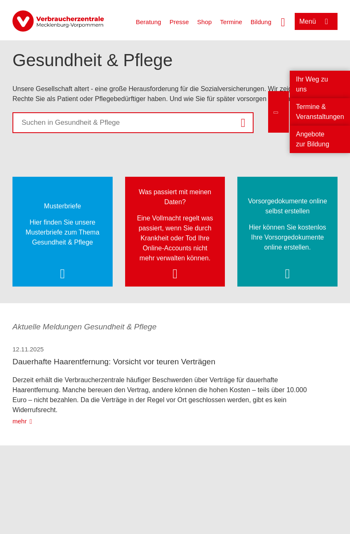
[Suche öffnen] (283, 21)
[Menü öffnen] (316, 21)
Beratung (148, 21)
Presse (179, 21)
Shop (204, 21)
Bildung (261, 21)
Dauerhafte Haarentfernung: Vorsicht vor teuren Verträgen (113, 361)
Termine (231, 21)
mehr (19, 421)
